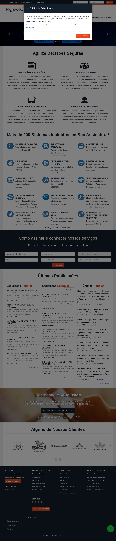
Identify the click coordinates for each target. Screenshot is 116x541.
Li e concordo (82, 36)
